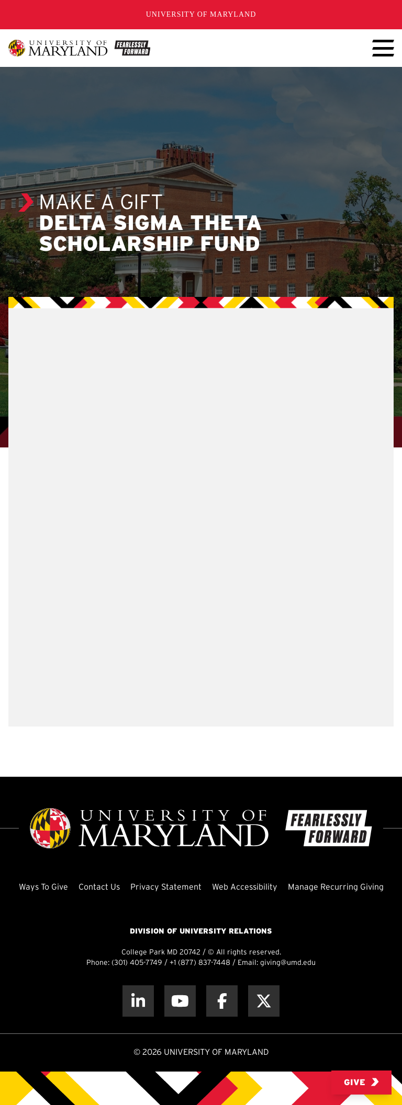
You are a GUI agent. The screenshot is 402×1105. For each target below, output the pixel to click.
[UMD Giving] (79, 48)
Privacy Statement (166, 887)
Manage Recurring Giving (336, 887)
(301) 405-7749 (136, 963)
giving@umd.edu (288, 963)
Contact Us (99, 887)
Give (361, 1082)
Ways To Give (43, 887)
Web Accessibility (244, 887)
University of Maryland (201, 14)
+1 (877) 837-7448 (200, 963)
